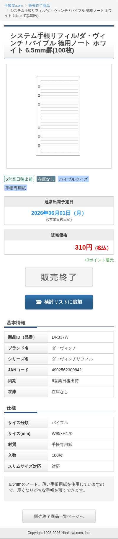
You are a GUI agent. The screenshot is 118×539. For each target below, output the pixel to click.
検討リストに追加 (59, 301)
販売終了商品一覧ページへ (59, 516)
